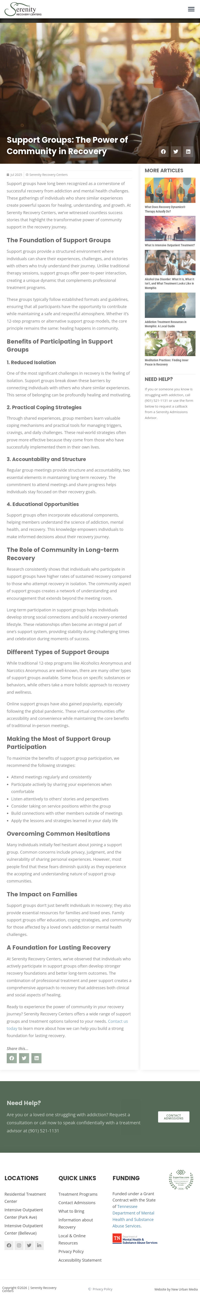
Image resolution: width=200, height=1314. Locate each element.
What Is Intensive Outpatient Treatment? (170, 245)
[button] (191, 9)
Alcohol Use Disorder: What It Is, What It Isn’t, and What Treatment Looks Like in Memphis (169, 283)
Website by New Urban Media (176, 1289)
